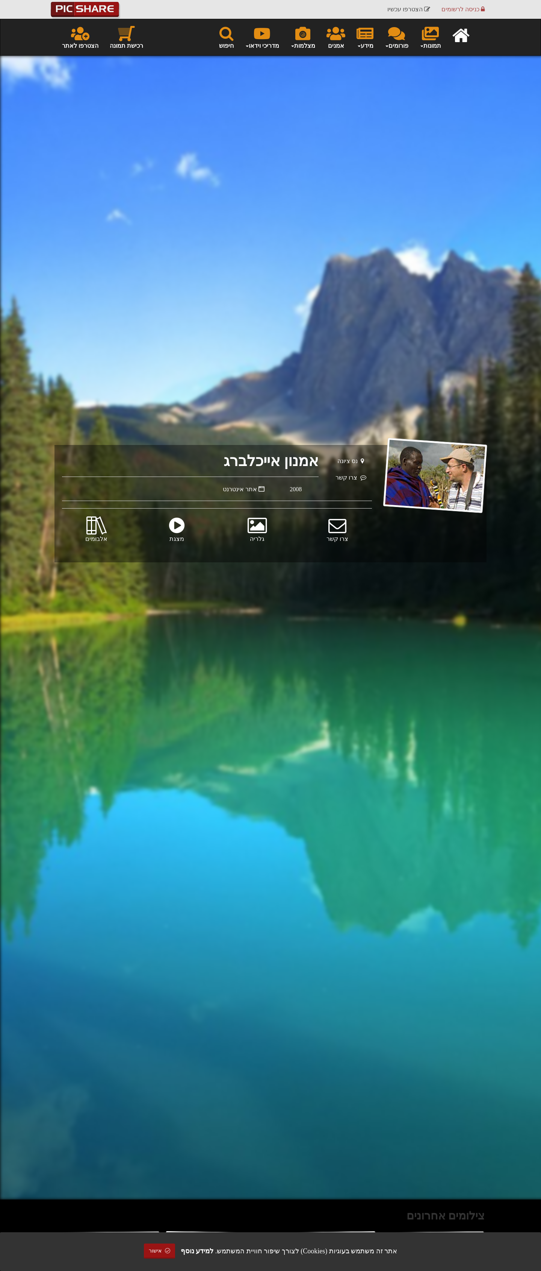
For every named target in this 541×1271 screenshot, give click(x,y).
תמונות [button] (430, 37)
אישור (160, 1251)
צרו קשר (350, 477)
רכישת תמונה (126, 37)
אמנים (335, 37)
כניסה (463, 9)
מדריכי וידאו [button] (262, 37)
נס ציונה (350, 461)
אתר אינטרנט (243, 489)
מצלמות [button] (302, 37)
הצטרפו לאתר (80, 37)
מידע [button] (365, 37)
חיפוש (226, 37)
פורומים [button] (396, 37)
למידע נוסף (197, 1251)
